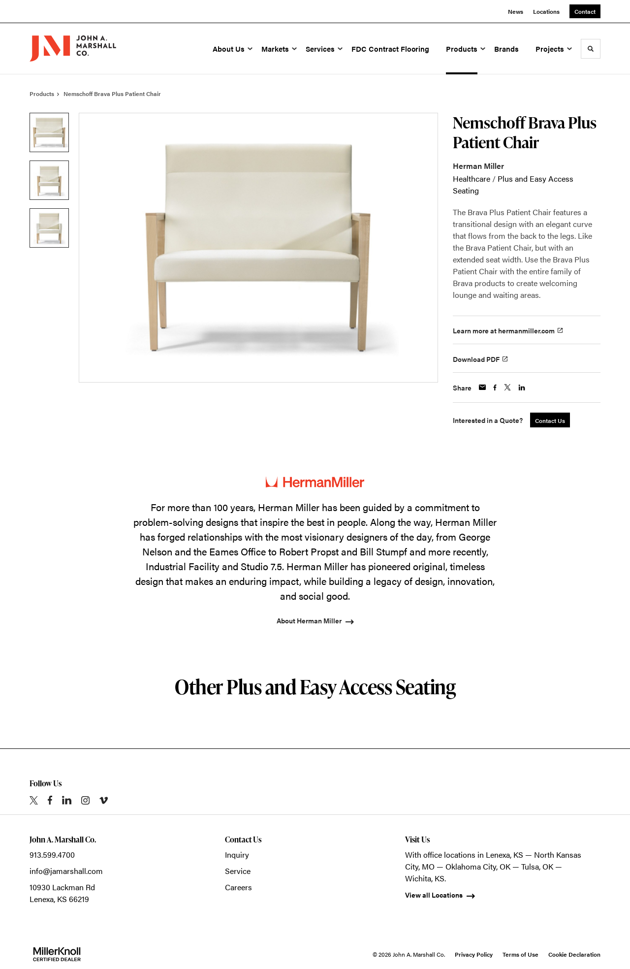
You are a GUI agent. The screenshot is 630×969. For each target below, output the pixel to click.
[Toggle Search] (590, 49)
